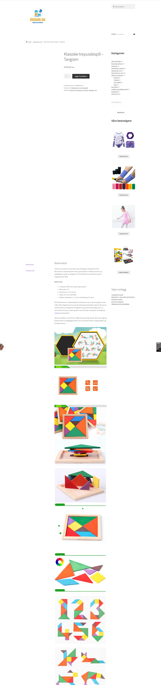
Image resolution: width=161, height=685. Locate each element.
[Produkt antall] (67, 76)
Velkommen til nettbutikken (120, 304)
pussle (86, 90)
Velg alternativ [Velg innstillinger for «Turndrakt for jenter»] (123, 156)
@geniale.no (120, 112)
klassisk (72, 90)
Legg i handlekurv (81, 76)
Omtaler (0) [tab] (30, 271)
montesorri (79, 90)
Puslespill (85, 88)
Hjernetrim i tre (37, 42)
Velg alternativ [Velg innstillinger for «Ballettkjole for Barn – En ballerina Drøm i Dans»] (123, 233)
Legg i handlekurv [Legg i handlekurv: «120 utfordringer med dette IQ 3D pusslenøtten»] (124, 272)
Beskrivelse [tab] (30, 265)
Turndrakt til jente (117, 295)
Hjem (29, 42)
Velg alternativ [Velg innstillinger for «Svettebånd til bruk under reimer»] (123, 195)
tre (96, 90)
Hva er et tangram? (117, 302)
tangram (91, 90)
